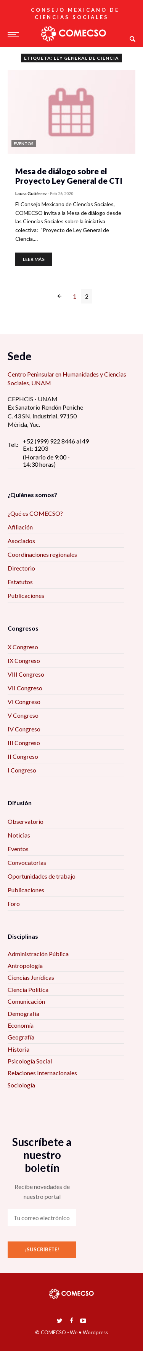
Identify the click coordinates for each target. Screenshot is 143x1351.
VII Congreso (25, 687)
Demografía (23, 1013)
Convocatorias (27, 862)
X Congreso (23, 646)
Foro (14, 903)
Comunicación (26, 1001)
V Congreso (23, 715)
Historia (18, 1049)
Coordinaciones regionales (42, 554)
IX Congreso (24, 660)
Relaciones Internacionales (42, 1072)
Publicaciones (26, 595)
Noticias (19, 835)
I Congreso (22, 770)
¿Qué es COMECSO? (35, 513)
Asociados (21, 540)
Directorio (21, 568)
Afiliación (20, 527)
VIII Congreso (26, 674)
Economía (21, 1025)
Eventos (18, 848)
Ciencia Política (28, 989)
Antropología (25, 965)
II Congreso (23, 756)
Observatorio (25, 821)
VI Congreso (24, 701)
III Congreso (24, 742)
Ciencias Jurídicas (31, 977)
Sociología (21, 1085)
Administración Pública (38, 953)
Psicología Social (30, 1061)
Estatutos (20, 581)
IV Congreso (24, 729)
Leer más (34, 259)
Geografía (21, 1037)
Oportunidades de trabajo (42, 876)
